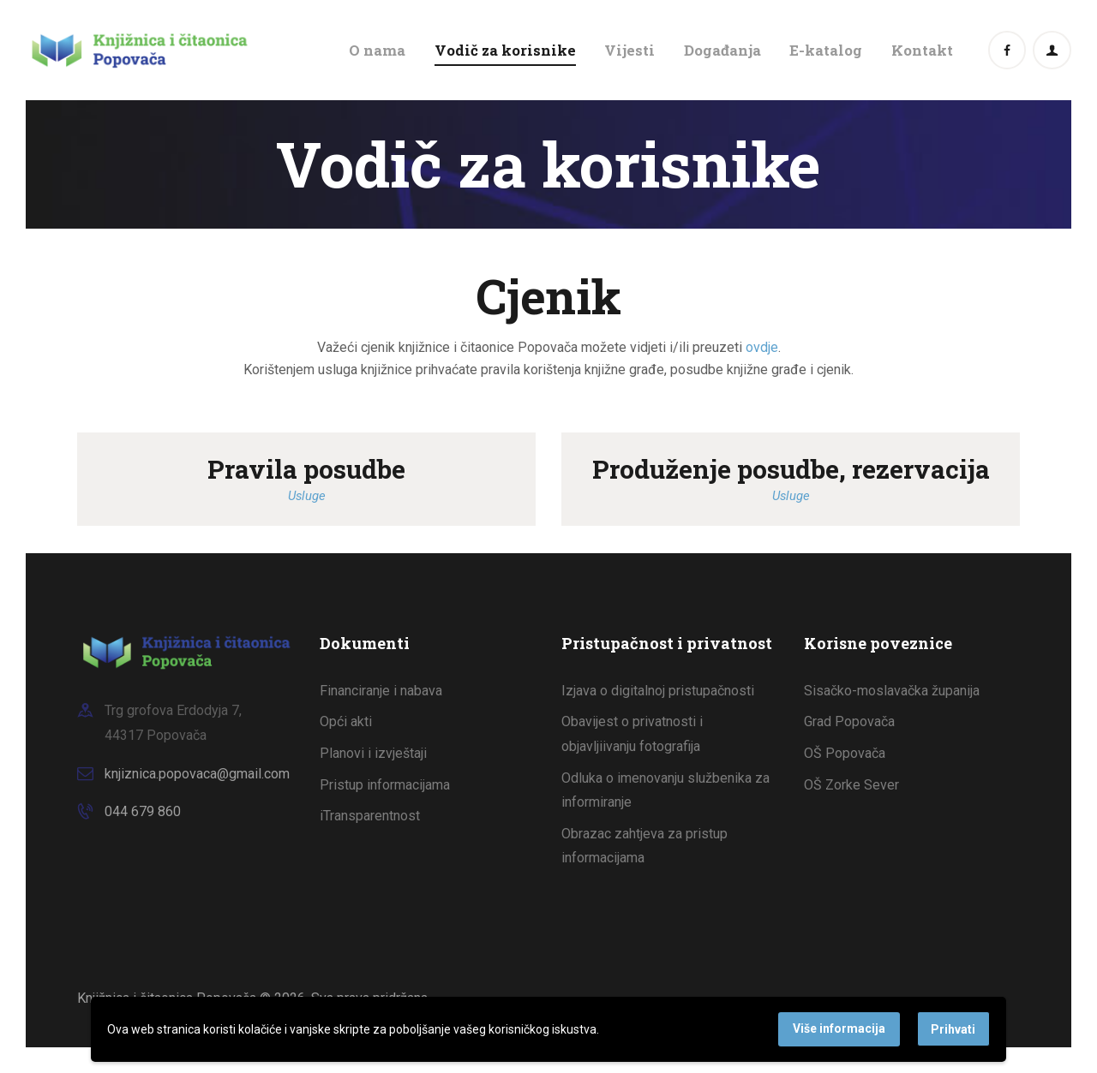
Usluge (307, 496)
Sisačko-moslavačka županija (892, 691)
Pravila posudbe (306, 469)
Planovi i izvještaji (373, 753)
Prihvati (953, 1029)
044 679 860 (143, 811)
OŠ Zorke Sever (851, 785)
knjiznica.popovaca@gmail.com (197, 774)
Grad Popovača (849, 721)
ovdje (762, 347)
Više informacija (839, 1028)
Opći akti (346, 721)
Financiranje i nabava (381, 691)
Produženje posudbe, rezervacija (791, 469)
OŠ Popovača (844, 753)
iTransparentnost (370, 816)
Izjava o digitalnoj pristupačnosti (657, 691)
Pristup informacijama (385, 785)
